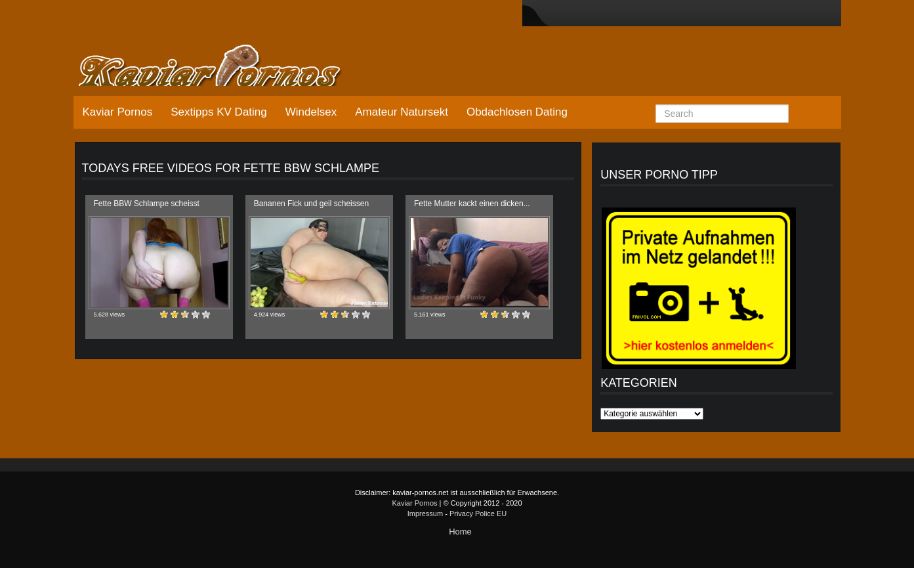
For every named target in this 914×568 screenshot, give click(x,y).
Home (460, 531)
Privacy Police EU (478, 513)
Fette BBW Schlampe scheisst (146, 203)
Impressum (425, 513)
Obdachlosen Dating (517, 112)
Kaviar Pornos (118, 112)
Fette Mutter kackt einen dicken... (472, 203)
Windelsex (311, 112)
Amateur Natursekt (401, 112)
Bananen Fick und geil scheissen (311, 203)
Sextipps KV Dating (218, 112)
